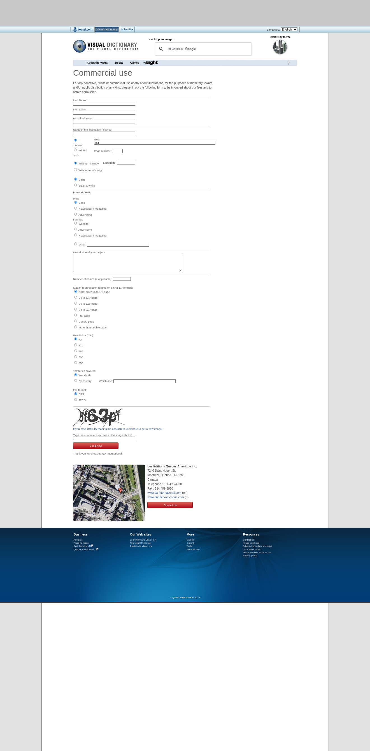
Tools (189, 546)
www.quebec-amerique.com (165, 497)
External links (193, 549)
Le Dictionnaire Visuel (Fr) (143, 540)
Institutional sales (251, 549)
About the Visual (97, 62)
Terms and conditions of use (257, 552)
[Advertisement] (168, 13)
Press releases (81, 543)
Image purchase (251, 543)
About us (78, 540)
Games (134, 62)
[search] (203, 49)
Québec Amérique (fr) (85, 549)
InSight (190, 543)
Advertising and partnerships (257, 546)
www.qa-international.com (164, 492)
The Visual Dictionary (140, 543)
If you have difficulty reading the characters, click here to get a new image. (117, 428)
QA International (82, 546)
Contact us (170, 505)
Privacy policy (250, 555)
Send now (96, 445)
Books (119, 62)
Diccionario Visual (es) (141, 546)
